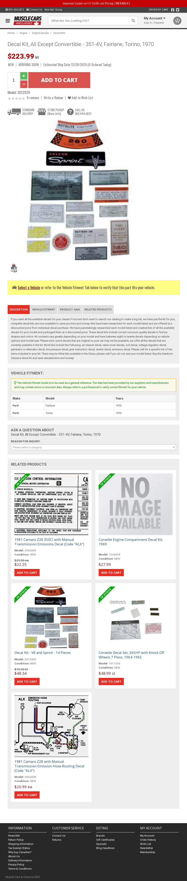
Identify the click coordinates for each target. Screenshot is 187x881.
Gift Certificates (105, 839)
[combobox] (93, 447)
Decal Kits (59, 33)
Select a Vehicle (29, 287)
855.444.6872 (15, 9)
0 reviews (33, 97)
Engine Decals (40, 33)
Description (19, 309)
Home (11, 33)
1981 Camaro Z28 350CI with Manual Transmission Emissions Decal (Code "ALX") (49, 541)
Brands (100, 835)
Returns (56, 839)
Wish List (145, 843)
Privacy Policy (16, 864)
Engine (23, 33)
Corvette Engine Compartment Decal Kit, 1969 (131, 541)
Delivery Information (20, 860)
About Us (14, 856)
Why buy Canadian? (20, 852)
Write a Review (53, 97)
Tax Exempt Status (19, 848)
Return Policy (16, 839)
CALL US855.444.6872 (83, 112)
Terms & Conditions (20, 868)
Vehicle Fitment (43, 309)
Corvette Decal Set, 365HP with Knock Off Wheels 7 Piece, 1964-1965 (131, 654)
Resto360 (14, 835)
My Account (147, 835)
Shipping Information (20, 843)
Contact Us (34, 9)
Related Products (98, 309)
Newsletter (146, 848)
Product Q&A (70, 309)
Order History (148, 839)
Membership (147, 852)
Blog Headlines (105, 848)
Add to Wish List (80, 97)
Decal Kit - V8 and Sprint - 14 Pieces (42, 652)
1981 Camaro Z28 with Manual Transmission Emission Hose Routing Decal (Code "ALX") (49, 766)
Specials (101, 843)
